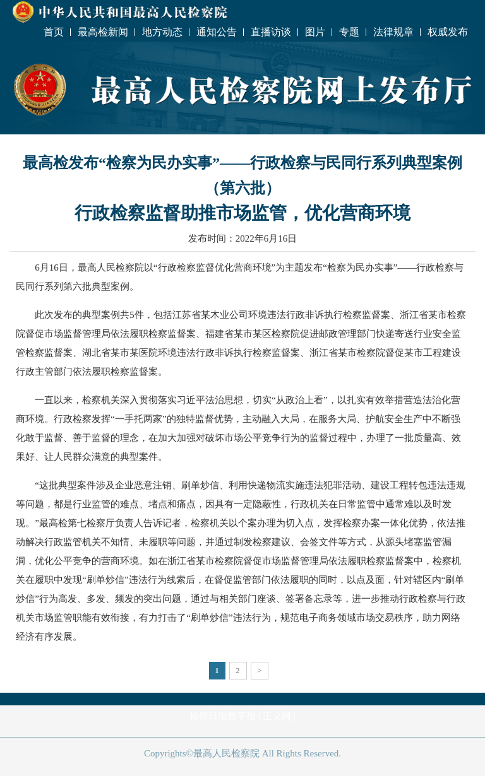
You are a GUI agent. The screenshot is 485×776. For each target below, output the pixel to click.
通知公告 (216, 31)
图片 (315, 31)
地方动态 (162, 31)
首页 (54, 31)
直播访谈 (271, 31)
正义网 (277, 716)
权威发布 (448, 31)
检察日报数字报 (222, 716)
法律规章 (393, 31)
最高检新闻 (103, 31)
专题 (349, 31)
